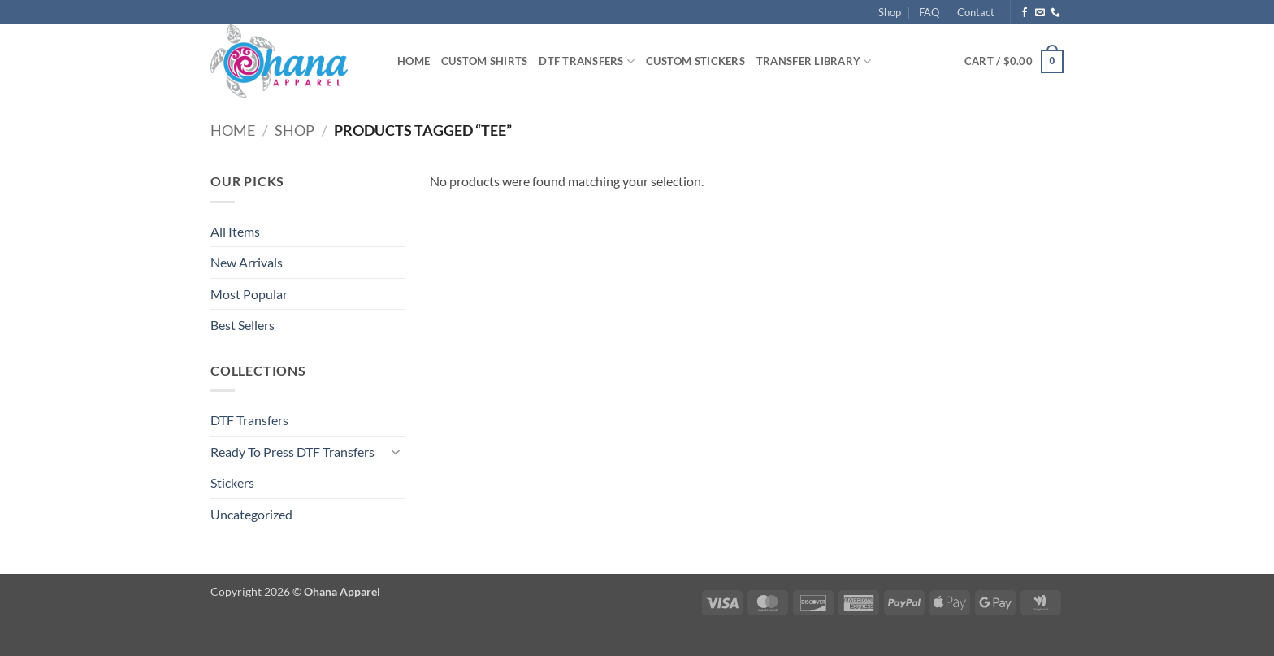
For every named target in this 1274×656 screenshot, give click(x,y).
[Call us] (1055, 13)
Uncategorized (251, 514)
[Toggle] (395, 451)
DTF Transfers (587, 61)
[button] (1014, 62)
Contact (975, 12)
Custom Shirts (484, 60)
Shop (889, 12)
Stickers (232, 482)
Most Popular (249, 294)
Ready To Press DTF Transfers (292, 451)
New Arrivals (246, 262)
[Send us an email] (1040, 13)
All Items (235, 231)
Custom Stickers (695, 60)
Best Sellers (242, 324)
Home (413, 60)
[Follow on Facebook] (1024, 13)
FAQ (929, 12)
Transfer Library (814, 61)
